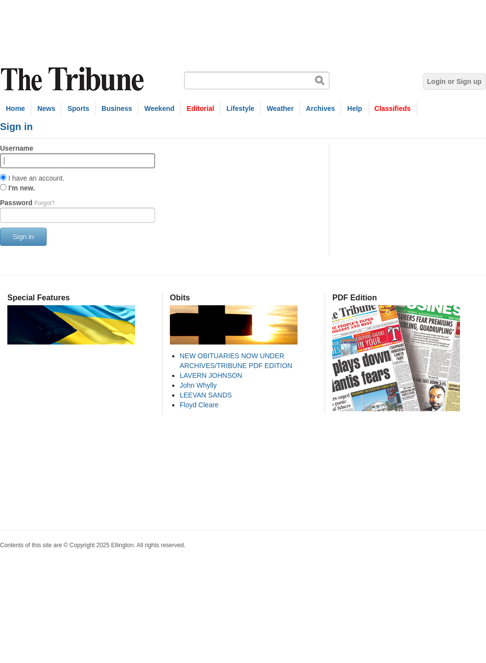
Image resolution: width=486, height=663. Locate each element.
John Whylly (198, 385)
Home (15, 108)
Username (16, 148)
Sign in (23, 236)
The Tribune (73, 79)
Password (27, 203)
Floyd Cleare (199, 405)
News (46, 108)
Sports (78, 108)
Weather (280, 108)
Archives (320, 108)
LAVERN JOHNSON (211, 375)
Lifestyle (240, 108)
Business (117, 108)
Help (354, 108)
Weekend (159, 108)
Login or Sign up (454, 81)
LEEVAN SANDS (206, 395)
